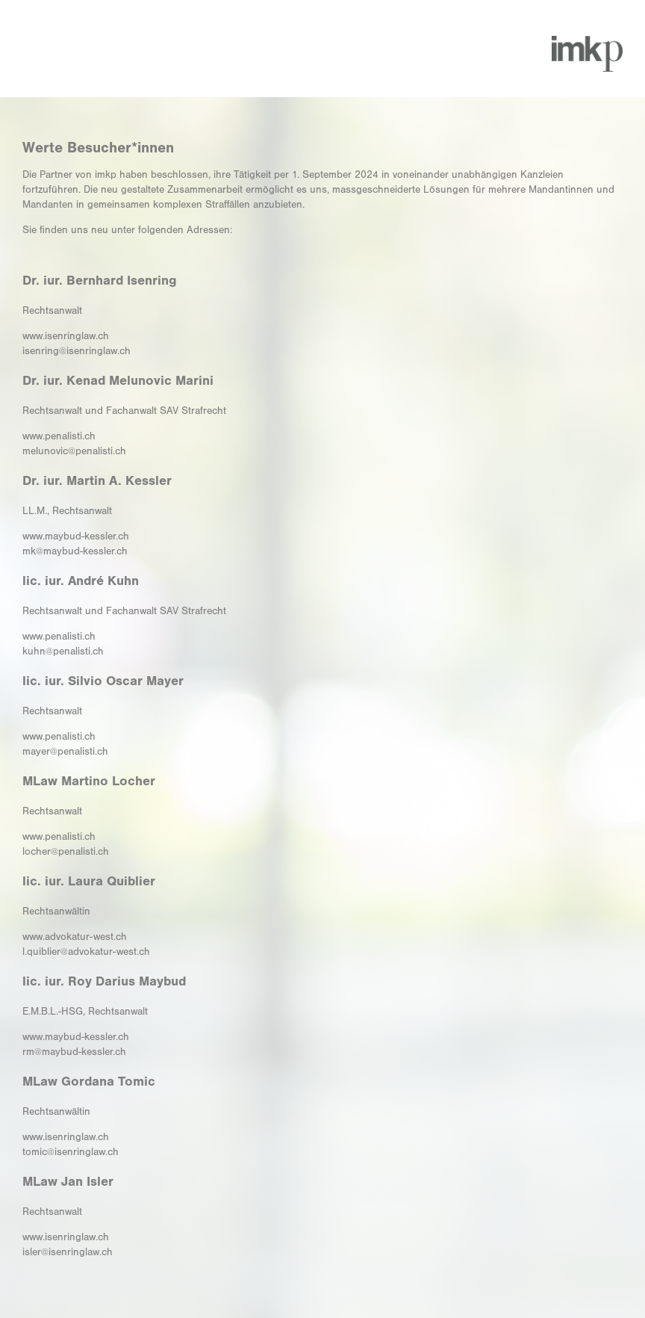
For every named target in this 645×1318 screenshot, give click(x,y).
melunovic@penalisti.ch (74, 451)
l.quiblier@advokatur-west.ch (86, 952)
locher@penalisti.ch (65, 852)
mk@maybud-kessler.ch (75, 551)
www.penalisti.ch (59, 436)
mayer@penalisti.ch (65, 752)
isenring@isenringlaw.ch (76, 351)
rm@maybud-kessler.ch (74, 1052)
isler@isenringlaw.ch (67, 1252)
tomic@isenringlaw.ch (70, 1152)
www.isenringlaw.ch (65, 336)
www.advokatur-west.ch (74, 937)
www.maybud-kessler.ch (75, 536)
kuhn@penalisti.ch (63, 652)
